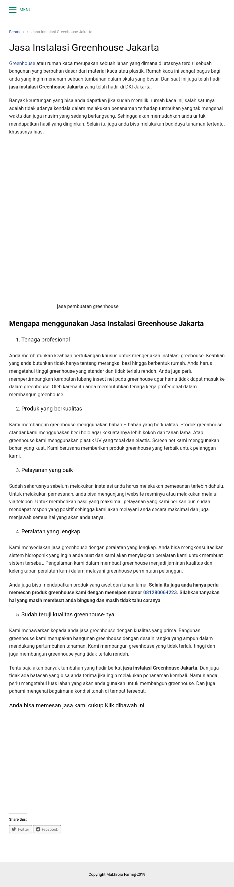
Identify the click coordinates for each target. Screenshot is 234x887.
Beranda (16, 31)
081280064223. (160, 592)
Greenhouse (22, 63)
